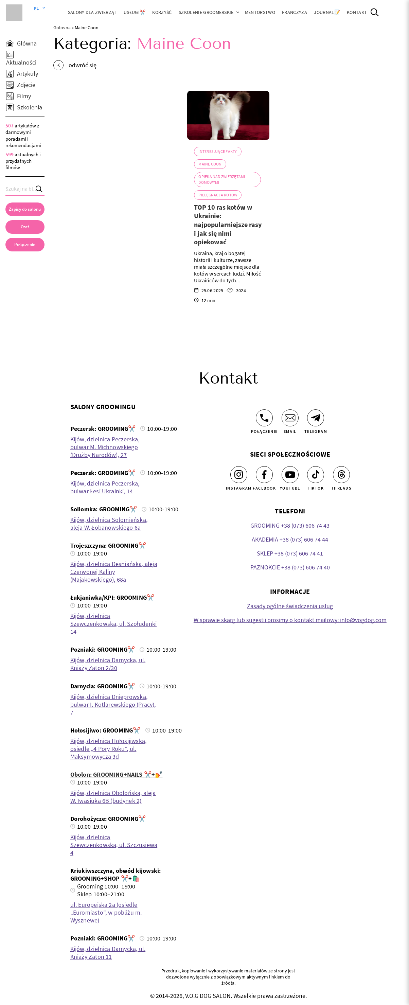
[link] (25, 244)
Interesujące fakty (217, 151)
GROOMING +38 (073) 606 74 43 (290, 525)
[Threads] (341, 474)
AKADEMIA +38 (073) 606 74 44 (290, 539)
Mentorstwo (260, 12)
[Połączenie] (264, 417)
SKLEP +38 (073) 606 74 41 (290, 553)
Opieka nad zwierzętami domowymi (221, 179)
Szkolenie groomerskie (206, 12)
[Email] (290, 417)
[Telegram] (315, 417)
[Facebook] (264, 474)
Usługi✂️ (134, 12)
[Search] (39, 188)
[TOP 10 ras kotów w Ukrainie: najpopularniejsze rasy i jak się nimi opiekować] (228, 115)
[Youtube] (290, 474)
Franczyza (294, 12)
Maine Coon (209, 163)
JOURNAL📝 (327, 12)
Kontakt (357, 12)
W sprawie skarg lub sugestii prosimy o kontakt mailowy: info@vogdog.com (290, 620)
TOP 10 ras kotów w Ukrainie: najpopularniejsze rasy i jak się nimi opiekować (228, 224)
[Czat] (25, 227)
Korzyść (162, 12)
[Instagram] (238, 474)
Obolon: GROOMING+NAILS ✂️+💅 (116, 774)
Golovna (62, 27)
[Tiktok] (315, 474)
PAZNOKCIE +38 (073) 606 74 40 (290, 567)
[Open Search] (375, 12)
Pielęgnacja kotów (217, 194)
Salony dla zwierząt (92, 12)
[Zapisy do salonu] (25, 209)
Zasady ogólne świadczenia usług (290, 606)
